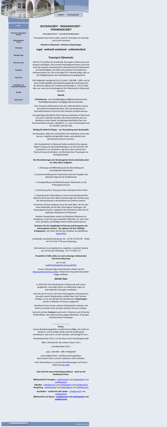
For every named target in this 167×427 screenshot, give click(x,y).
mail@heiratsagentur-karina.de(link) (61, 265)
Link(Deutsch (50, 387)
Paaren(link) (61, 233)
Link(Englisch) (79, 379)
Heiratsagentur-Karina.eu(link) (46, 271)
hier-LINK (65, 365)
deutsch (61, 15)
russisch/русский (73, 15)
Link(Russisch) (61, 382)
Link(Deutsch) (63, 379)
